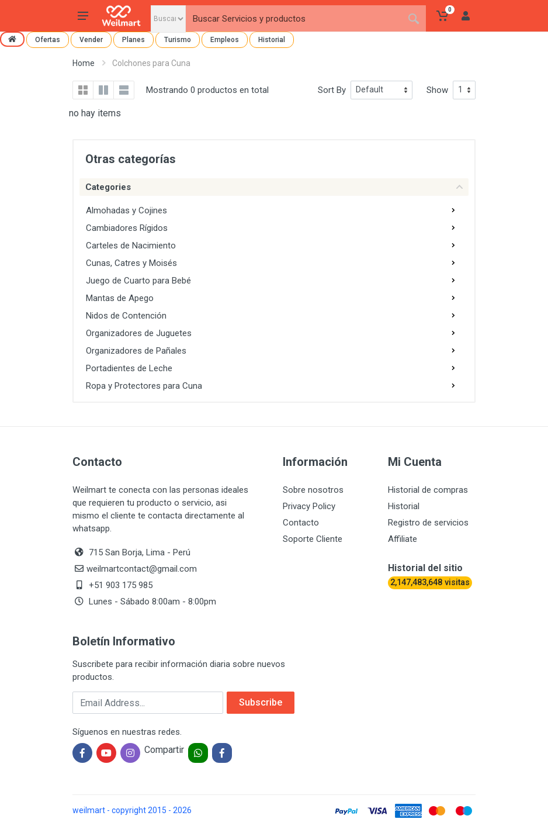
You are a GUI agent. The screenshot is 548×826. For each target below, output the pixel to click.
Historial (271, 40)
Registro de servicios (428, 522)
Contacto (301, 522)
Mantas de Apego (120, 298)
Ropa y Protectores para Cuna (144, 386)
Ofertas (47, 40)
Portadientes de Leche (129, 368)
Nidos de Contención (126, 315)
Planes (133, 40)
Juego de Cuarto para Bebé (138, 280)
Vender (91, 40)
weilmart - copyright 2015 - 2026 (132, 810)
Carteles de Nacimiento (131, 245)
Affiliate (402, 539)
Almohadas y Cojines (126, 210)
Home (83, 63)
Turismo (177, 40)
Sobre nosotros (313, 490)
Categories (274, 187)
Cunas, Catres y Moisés (131, 263)
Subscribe (260, 702)
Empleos (224, 40)
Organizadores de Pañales (136, 350)
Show (437, 90)
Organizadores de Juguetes (139, 333)
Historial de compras (428, 490)
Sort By (332, 90)
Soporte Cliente (312, 539)
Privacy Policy (309, 506)
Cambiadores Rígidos (127, 228)
